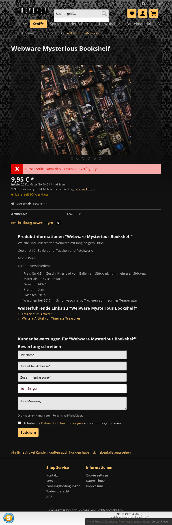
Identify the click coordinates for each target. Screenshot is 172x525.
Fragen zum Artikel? (35, 314)
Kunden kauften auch (52, 452)
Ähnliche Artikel (23, 452)
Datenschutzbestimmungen (62, 423)
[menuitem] (81, 15)
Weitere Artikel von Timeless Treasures (49, 318)
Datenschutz (95, 481)
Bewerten (37, 204)
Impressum (94, 486)
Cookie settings (97, 475)
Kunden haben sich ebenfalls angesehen (100, 452)
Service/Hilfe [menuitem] (154, 4)
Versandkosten (85, 189)
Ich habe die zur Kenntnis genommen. (72, 423)
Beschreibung (21, 223)
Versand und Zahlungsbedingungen (63, 483)
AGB (49, 496)
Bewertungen (47, 223)
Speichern (28, 432)
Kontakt (52, 475)
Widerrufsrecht (57, 491)
